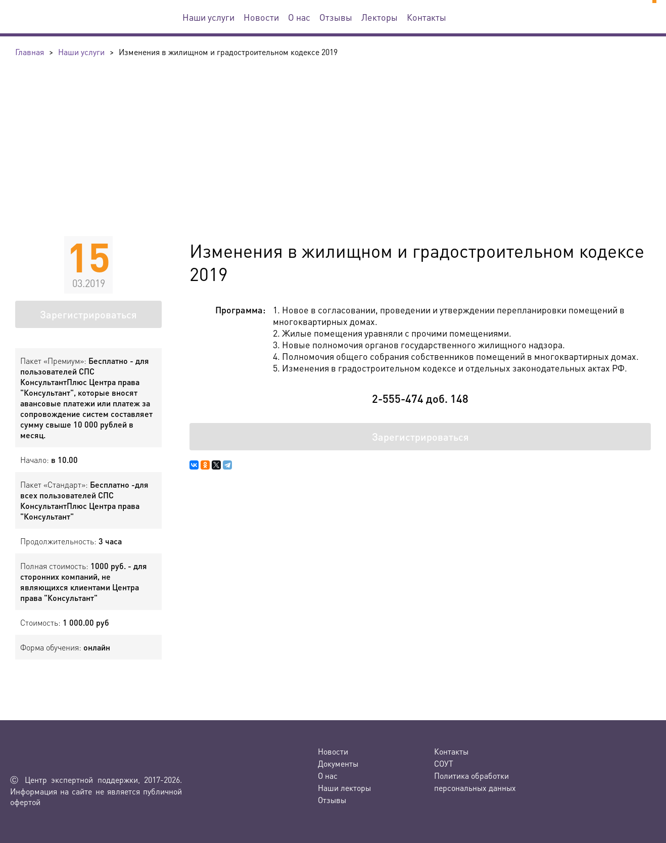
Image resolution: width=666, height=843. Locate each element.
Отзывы (335, 17)
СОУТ (443, 763)
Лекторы (379, 17)
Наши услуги (208, 17)
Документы (338, 763)
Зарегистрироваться (88, 314)
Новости (261, 17)
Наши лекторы (344, 787)
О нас (299, 17)
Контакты (426, 17)
